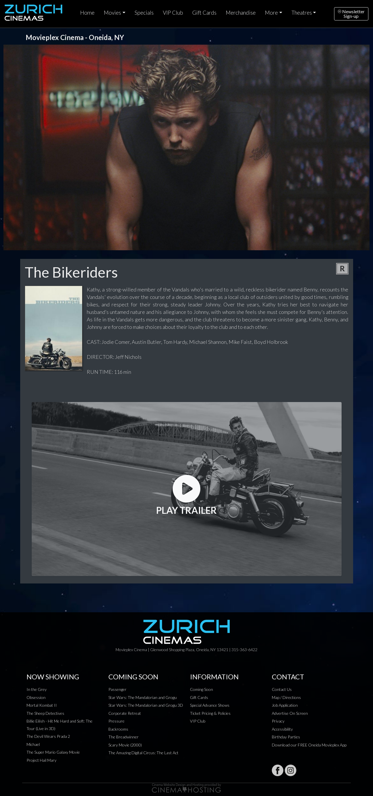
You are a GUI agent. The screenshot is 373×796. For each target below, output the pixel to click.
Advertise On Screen (290, 713)
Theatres (301, 13)
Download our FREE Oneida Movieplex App (309, 744)
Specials (144, 13)
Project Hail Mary (41, 760)
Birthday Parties (286, 736)
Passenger (117, 689)
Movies (112, 13)
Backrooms (118, 729)
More (271, 13)
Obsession (36, 697)
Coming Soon (201, 689)
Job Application (285, 705)
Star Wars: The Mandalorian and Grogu (142, 697)
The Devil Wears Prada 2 (48, 736)
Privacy (278, 721)
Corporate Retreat (124, 713)
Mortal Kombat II (42, 705)
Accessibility (282, 729)
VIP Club (173, 13)
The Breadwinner (123, 736)
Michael (33, 744)
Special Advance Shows (209, 705)
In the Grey (37, 689)
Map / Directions (286, 697)
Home (87, 13)
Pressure (116, 721)
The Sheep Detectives (45, 713)
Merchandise (241, 13)
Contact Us (282, 689)
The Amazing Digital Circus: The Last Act (143, 752)
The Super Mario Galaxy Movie (53, 752)
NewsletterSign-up (351, 14)
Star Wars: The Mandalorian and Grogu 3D (145, 705)
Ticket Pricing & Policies (210, 713)
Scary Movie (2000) (125, 744)
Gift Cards (204, 13)
